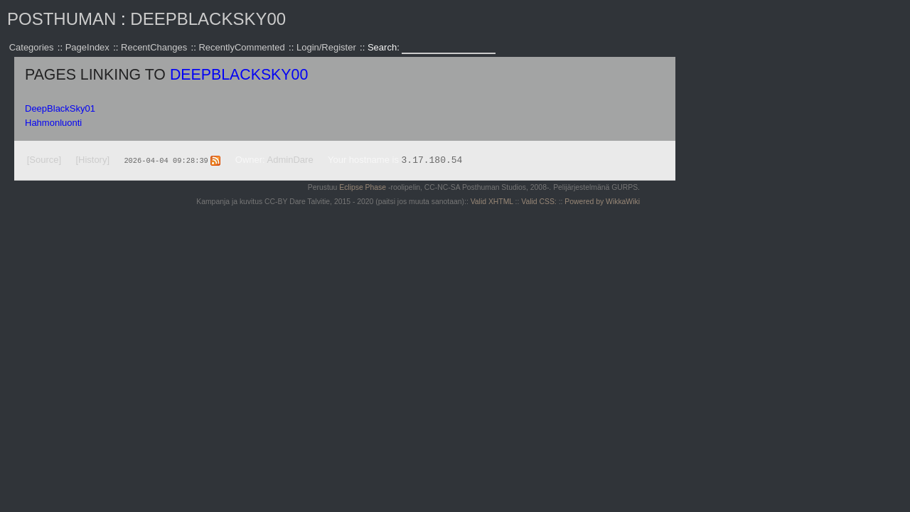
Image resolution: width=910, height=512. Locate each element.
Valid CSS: (538, 202)
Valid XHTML (492, 202)
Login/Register (326, 47)
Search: (385, 47)
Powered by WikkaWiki (602, 202)
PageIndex (87, 47)
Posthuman (61, 18)
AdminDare (290, 159)
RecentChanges (154, 47)
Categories (31, 47)
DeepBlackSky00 (208, 18)
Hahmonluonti (53, 122)
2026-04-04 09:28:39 (166, 160)
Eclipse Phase (362, 187)
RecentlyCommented (241, 47)
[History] (92, 159)
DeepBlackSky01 (60, 108)
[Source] (44, 159)
